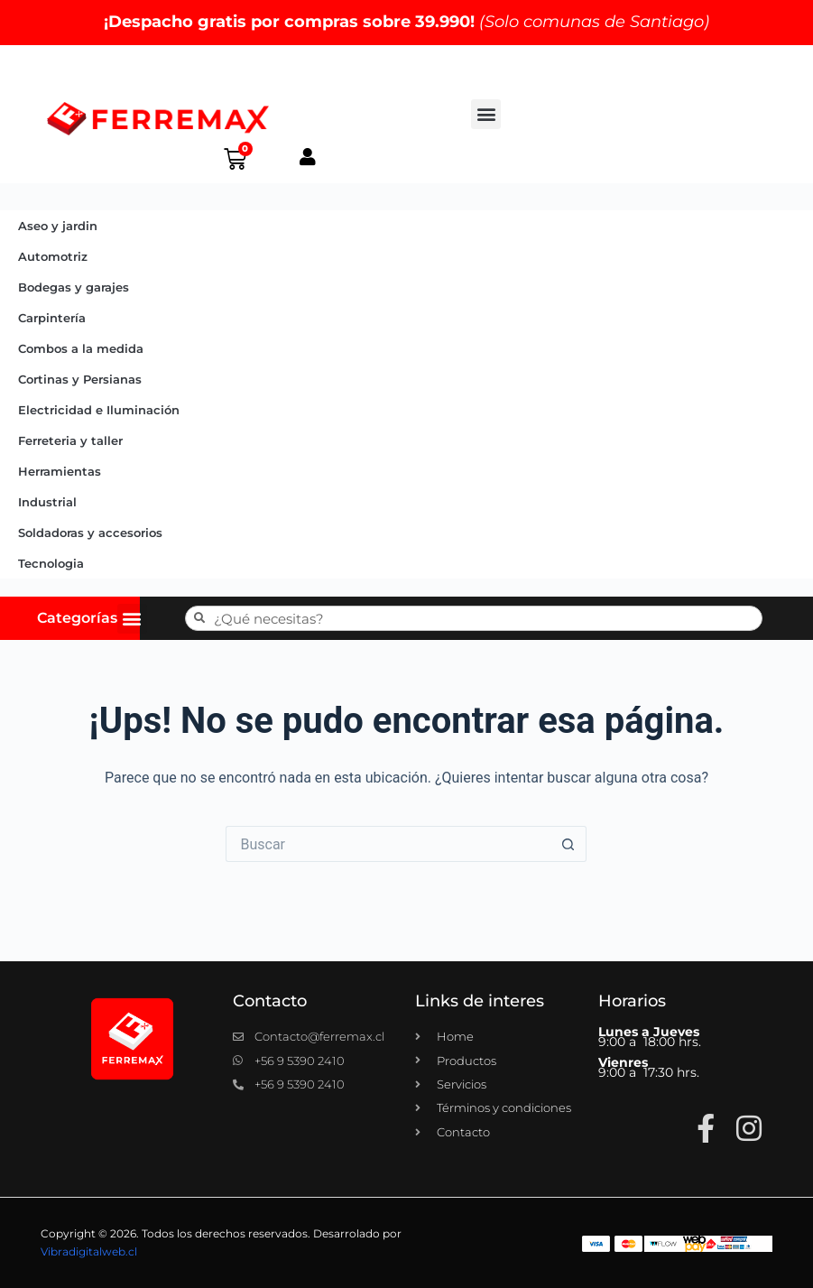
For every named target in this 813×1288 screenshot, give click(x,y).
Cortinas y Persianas (80, 379)
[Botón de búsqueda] (568, 844)
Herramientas (59, 471)
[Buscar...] (388, 844)
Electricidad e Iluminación (99, 410)
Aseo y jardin (57, 225)
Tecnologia (51, 563)
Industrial (47, 502)
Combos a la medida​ (80, 348)
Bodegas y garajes (73, 287)
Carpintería (52, 317)
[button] (486, 114)
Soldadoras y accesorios (90, 532)
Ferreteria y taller (70, 440)
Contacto (270, 1001)
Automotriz (53, 256)
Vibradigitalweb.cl (89, 1251)
